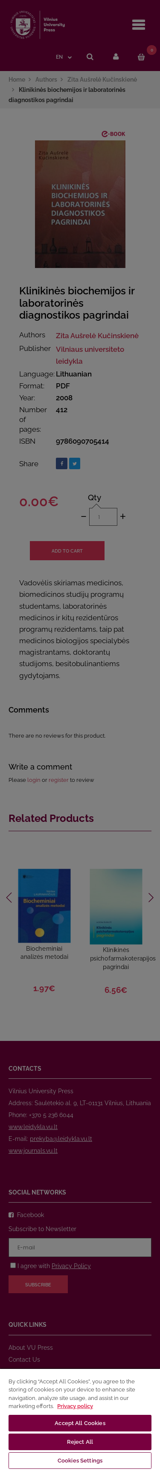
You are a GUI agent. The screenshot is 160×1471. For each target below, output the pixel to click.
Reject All (80, 1442)
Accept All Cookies (80, 1423)
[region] (80, 1419)
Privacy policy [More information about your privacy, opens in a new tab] (75, 1406)
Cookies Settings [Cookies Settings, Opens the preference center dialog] (80, 1460)
